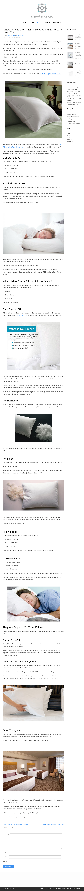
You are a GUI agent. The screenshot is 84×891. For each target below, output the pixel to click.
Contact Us (57, 23)
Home (25, 23)
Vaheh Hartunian (20, 35)
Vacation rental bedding (73, 123)
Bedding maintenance (73, 116)
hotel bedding (21, 817)
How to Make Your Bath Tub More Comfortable (15, 824)
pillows (26, 817)
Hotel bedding (10, 817)
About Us (47, 23)
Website (5, 861)
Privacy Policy (61, 888)
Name (5, 852)
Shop (32, 23)
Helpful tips (70, 120)
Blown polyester (22, 315)
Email (4, 857)
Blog (38, 23)
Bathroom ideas (71, 114)
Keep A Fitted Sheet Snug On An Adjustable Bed (78, 55)
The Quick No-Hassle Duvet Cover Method (78, 36)
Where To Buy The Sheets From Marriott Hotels (78, 73)
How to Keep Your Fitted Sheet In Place (53, 824)
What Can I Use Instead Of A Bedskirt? (78, 63)
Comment (6, 835)
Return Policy (77, 888)
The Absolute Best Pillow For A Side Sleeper (78, 45)
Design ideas (70, 118)
